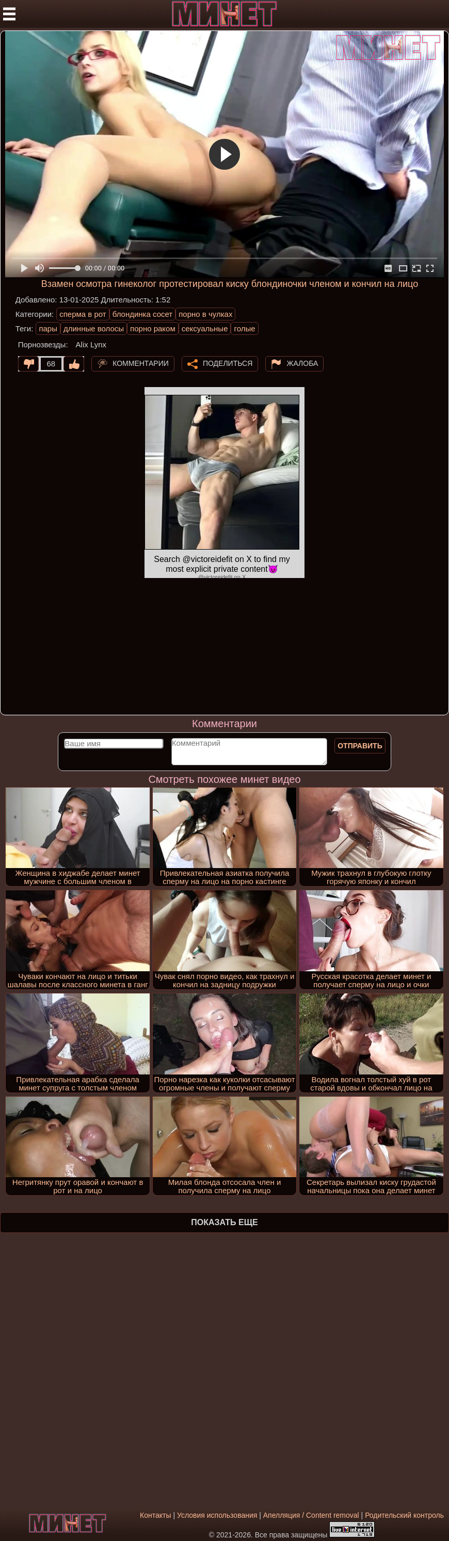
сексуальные (205, 328)
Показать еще (224, 1222)
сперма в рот (82, 314)
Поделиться (227, 363)
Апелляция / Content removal (311, 1515)
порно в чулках (205, 314)
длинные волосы (93, 328)
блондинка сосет (143, 314)
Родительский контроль (404, 1515)
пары (48, 328)
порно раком (152, 328)
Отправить (360, 746)
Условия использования (217, 1515)
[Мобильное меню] (9, 14)
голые (244, 328)
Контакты (155, 1515)
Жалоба (302, 363)
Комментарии (141, 363)
